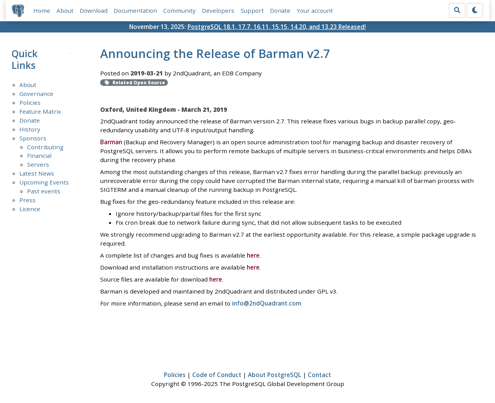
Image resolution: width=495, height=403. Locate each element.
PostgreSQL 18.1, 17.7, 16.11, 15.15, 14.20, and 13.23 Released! (277, 27)
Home (41, 10)
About (64, 10)
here (253, 255)
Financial (39, 155)
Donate (280, 10)
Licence (29, 209)
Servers (38, 164)
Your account (315, 10)
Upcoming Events (44, 182)
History (29, 129)
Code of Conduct (216, 375)
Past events (43, 191)
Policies (30, 102)
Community (179, 10)
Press (27, 200)
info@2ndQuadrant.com (266, 303)
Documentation (135, 10)
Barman (111, 142)
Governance (36, 93)
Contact (319, 375)
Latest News (36, 173)
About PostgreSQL (274, 375)
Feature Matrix (40, 111)
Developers (218, 10)
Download (94, 10)
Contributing (45, 147)
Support (252, 10)
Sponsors (32, 138)
